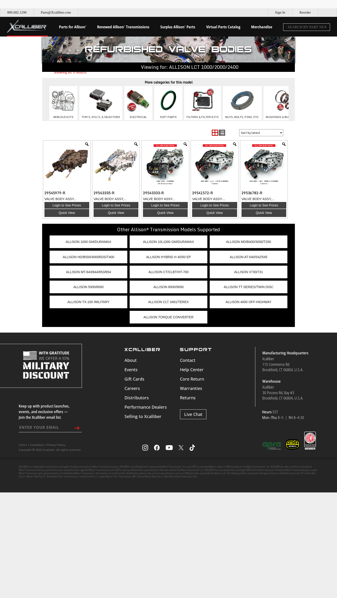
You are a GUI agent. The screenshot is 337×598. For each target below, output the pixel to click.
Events (131, 369)
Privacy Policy (56, 445)
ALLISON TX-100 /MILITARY (88, 302)
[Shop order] (261, 132)
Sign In (280, 12)
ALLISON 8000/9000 (168, 287)
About (131, 360)
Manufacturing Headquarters (285, 353)
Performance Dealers (146, 407)
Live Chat (193, 414)
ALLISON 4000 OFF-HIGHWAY (248, 302)
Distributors (137, 397)
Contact (187, 360)
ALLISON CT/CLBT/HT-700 (168, 272)
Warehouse (271, 381)
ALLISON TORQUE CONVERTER (168, 317)
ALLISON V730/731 (248, 272)
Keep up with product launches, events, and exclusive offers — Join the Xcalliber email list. (44, 412)
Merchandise (261, 26)
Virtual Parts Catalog (223, 26)
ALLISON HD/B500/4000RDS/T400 (88, 257)
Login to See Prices (67, 205)
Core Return (192, 379)
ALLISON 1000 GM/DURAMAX (88, 242)
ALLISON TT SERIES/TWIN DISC (248, 287)
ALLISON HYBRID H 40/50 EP (168, 257)
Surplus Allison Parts (177, 26)
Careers (132, 388)
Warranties (191, 388)
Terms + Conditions (31, 445)
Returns (188, 397)
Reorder (305, 12)
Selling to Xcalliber (143, 416)
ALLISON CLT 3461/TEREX (168, 302)
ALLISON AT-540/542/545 (248, 257)
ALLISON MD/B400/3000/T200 (248, 242)
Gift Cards (134, 379)
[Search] (325, 27)
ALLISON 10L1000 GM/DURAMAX (168, 242)
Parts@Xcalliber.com (56, 12)
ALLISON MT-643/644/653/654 (88, 272)
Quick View (67, 213)
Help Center (192, 369)
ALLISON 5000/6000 (88, 287)
